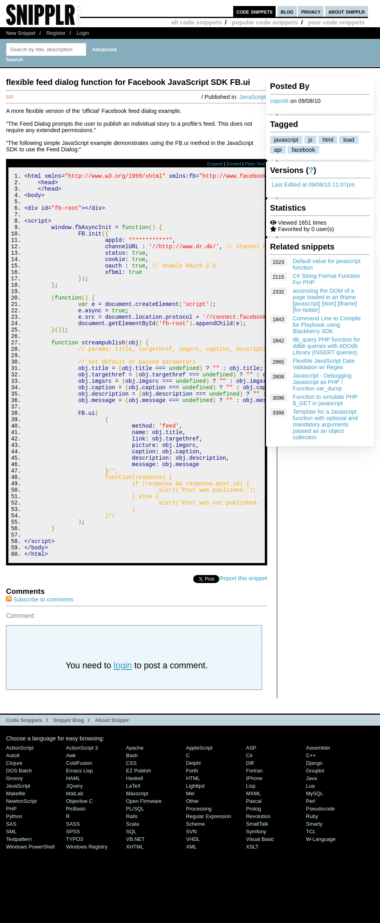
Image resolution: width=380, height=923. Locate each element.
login (123, 737)
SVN (191, 904)
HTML (193, 850)
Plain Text (255, 163)
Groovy (14, 850)
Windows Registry (87, 919)
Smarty (314, 896)
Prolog (253, 881)
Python (14, 888)
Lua (310, 858)
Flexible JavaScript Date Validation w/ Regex (324, 364)
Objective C (79, 873)
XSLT (252, 919)
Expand (215, 163)
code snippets (254, 11)
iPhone (254, 850)
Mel (190, 866)
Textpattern (19, 911)
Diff (250, 835)
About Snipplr (112, 792)
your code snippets (336, 22)
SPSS (73, 904)
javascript (286, 140)
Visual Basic (260, 911)
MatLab (74, 866)
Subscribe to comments (39, 671)
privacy (310, 11)
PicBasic (76, 881)
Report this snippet (243, 650)
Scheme (195, 896)
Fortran (254, 843)
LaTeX (133, 858)
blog (287, 11)
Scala (132, 896)
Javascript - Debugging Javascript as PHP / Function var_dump (322, 382)
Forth (192, 843)
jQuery (74, 858)
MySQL (314, 866)
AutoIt (13, 827)
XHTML (135, 919)
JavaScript (252, 97)
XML (191, 919)
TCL (311, 904)
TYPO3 (74, 911)
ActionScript (20, 820)
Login (82, 33)
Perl (310, 873)
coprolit (279, 101)
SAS (11, 896)
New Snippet (20, 33)
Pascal (254, 873)
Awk (71, 827)
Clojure (14, 835)
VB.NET (135, 911)
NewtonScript (21, 873)
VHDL (193, 911)
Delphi (193, 835)
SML (11, 904)
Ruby (312, 888)
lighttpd (195, 858)
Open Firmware (144, 873)
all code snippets (196, 22)
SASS (73, 896)
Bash (132, 827)
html (327, 140)
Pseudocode (320, 881)
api (278, 150)
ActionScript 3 (82, 820)
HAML (73, 850)
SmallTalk (257, 896)
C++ (311, 827)
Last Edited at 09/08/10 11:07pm (313, 184)
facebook (303, 150)
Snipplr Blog (68, 792)
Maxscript (137, 866)
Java (311, 850)
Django (314, 835)
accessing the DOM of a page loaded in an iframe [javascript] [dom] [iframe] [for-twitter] (325, 300)
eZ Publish (138, 843)
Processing (199, 881)
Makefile (15, 866)
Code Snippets (24, 792)
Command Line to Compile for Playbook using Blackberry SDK (327, 324)
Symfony (256, 904)
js (310, 140)
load (348, 140)
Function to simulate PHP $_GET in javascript (325, 400)
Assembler (318, 820)
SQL (131, 904)
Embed (233, 163)
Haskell (134, 850)
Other (192, 873)
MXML (253, 866)
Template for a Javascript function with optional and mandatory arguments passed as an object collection (325, 424)
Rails (132, 888)
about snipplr (346, 11)
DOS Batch (19, 843)
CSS (131, 835)
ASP (251, 820)
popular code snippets (265, 22)
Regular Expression (208, 888)
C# (249, 827)
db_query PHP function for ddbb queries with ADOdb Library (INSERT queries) (326, 346)
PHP (11, 881)
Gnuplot (315, 843)
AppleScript (199, 820)
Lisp (251, 858)
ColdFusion (79, 835)
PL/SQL (135, 881)
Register (56, 33)
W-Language (321, 911)
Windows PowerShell (30, 919)
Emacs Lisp (79, 843)
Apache (135, 820)
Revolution (258, 888)
